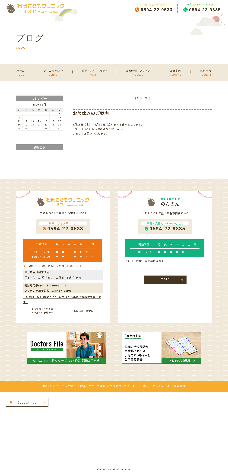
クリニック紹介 (66, 386)
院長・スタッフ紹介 (92, 386)
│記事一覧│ (142, 98)
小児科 (143, 386)
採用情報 (179, 386)
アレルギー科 (160, 386)
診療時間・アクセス (122, 386)
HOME (47, 386)
